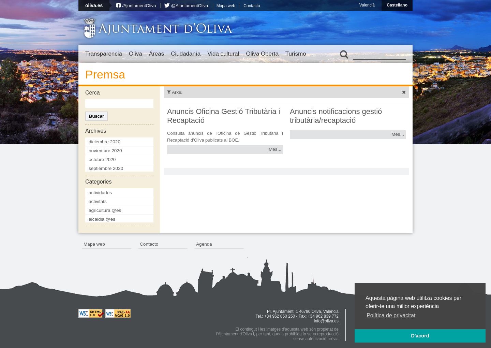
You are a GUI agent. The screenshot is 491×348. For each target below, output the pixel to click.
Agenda (204, 244)
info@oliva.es (326, 321)
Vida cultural (223, 53)
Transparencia (103, 53)
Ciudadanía (185, 53)
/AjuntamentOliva (139, 5)
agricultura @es (105, 210)
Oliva (135, 53)
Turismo (295, 53)
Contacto (251, 5)
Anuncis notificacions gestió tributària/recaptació (336, 116)
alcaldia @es (102, 219)
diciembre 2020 (104, 141)
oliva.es (94, 5)
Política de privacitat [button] (391, 315)
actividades (100, 192)
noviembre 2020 (105, 150)
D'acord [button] (420, 335)
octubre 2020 (102, 159)
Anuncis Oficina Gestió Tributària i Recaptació (223, 116)
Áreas (156, 53)
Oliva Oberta (262, 53)
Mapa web (226, 5)
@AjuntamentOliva (189, 5)
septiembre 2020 (106, 168)
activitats (98, 201)
